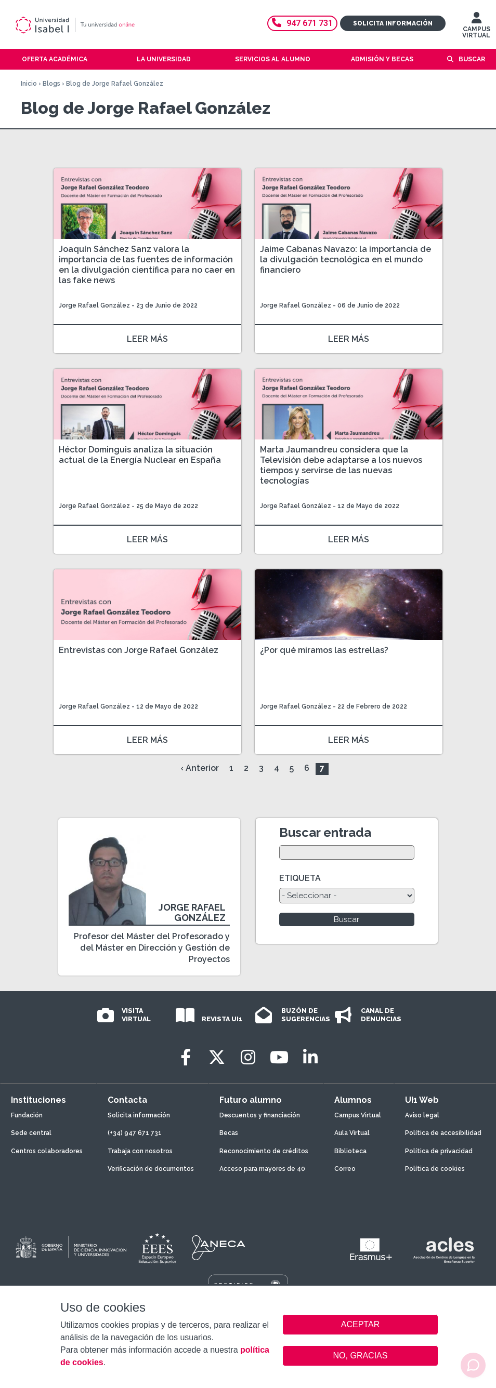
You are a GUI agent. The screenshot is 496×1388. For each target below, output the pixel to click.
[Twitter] (216, 1057)
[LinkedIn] (310, 1057)
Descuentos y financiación (259, 1115)
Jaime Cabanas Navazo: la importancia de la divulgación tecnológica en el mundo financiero (345, 259)
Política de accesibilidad (443, 1133)
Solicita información (393, 23)
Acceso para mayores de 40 (262, 1168)
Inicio (29, 83)
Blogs (51, 83)
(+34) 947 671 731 (135, 1133)
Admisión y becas (382, 59)
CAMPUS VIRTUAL (476, 27)
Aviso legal (422, 1115)
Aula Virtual (352, 1133)
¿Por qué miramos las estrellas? (324, 650)
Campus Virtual (357, 1115)
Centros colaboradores (47, 1151)
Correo (345, 1168)
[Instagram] (248, 1057)
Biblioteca (350, 1151)
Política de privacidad (439, 1151)
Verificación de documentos (151, 1168)
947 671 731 (302, 23)
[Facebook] (185, 1057)
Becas (228, 1133)
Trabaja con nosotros (140, 1151)
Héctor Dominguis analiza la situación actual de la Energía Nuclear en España (140, 455)
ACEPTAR (360, 1324)
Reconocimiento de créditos (263, 1151)
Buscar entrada (325, 832)
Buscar (472, 59)
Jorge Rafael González (94, 305)
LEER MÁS (147, 339)
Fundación (27, 1115)
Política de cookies (435, 1168)
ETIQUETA (300, 878)
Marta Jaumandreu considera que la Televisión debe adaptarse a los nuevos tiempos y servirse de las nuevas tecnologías (341, 465)
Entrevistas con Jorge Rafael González (138, 650)
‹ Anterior (199, 768)
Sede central (31, 1133)
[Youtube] (279, 1057)
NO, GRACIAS (360, 1355)
